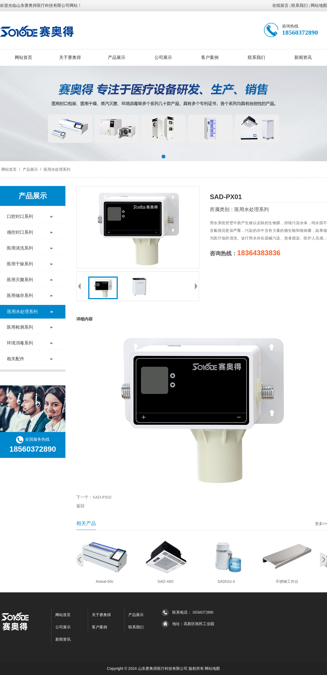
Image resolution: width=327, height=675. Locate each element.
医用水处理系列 (56, 169)
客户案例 (210, 57)
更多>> (321, 523)
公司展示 (163, 57)
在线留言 (280, 5)
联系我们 (299, 5)
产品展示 (116, 57)
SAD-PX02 (102, 497)
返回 (80, 506)
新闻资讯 (303, 57)
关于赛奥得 (70, 57)
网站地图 (319, 5)
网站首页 (23, 57)
